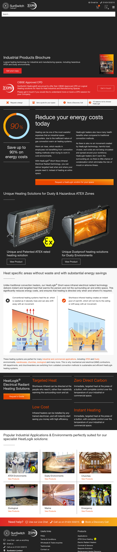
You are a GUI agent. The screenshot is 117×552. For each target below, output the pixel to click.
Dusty (96, 359)
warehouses (21, 362)
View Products (13, 478)
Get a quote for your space (45, 102)
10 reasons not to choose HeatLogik (102, 102)
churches (32, 362)
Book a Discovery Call (75, 102)
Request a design (17, 102)
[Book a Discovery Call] (64, 102)
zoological (41, 362)
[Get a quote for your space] (33, 102)
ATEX (87, 359)
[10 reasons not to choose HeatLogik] (90, 102)
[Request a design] (8, 102)
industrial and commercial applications (59, 359)
